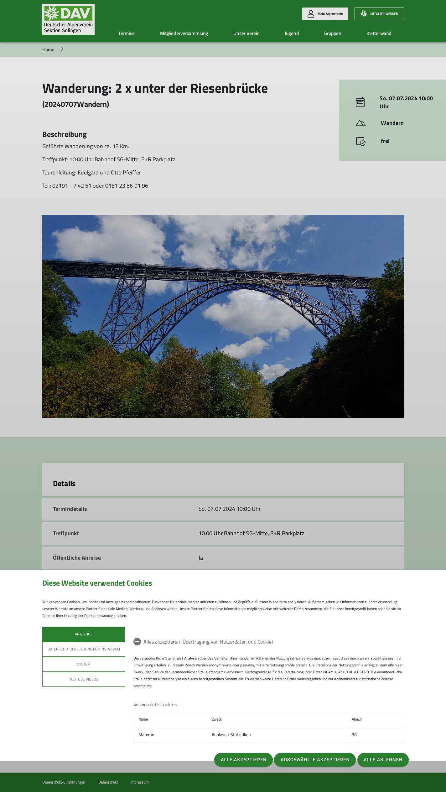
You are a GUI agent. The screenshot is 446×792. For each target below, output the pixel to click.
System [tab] (83, 664)
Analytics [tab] (83, 634)
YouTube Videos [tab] (83, 679)
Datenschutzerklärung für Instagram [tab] (84, 649)
